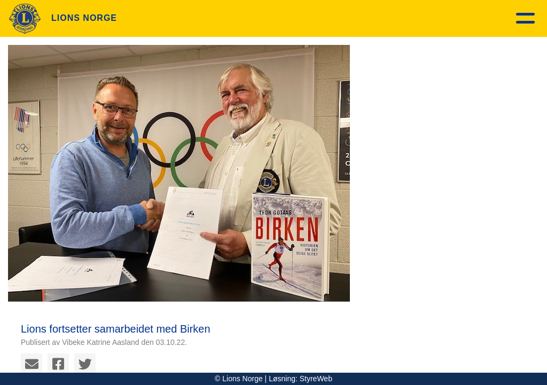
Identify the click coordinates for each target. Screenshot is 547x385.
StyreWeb (316, 378)
